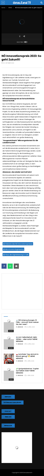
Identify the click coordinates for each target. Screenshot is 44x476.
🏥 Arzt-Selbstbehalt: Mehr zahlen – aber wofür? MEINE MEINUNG (26, 339)
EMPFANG (8, 397)
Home (3, 8)
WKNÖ (10, 8)
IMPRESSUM (8, 425)
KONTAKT (8, 411)
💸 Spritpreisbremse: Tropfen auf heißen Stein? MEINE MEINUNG (27, 371)
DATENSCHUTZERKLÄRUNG (12, 402)
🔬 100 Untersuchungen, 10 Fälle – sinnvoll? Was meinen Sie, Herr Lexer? (27, 322)
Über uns (8, 417)
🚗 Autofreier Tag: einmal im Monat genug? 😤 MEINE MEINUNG (27, 356)
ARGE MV (20, 327)
